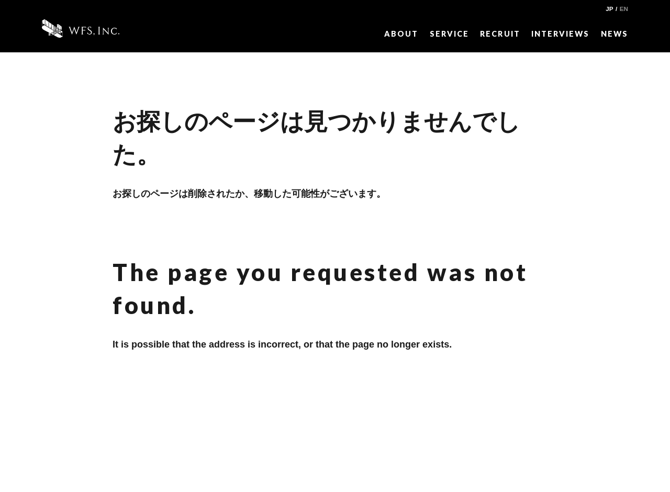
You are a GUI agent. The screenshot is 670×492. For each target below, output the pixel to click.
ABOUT (401, 33)
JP (609, 8)
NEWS (614, 33)
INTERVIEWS (560, 33)
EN (624, 8)
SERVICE (449, 33)
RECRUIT (500, 33)
